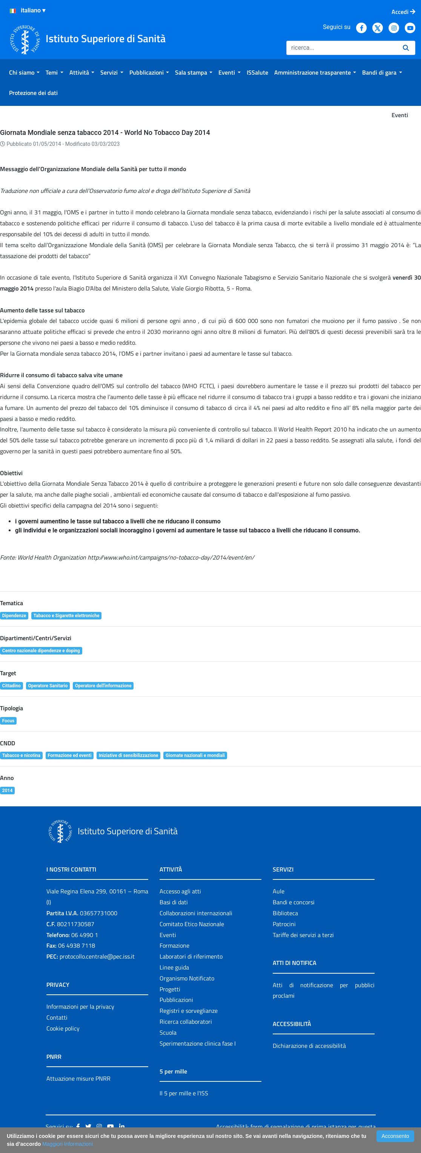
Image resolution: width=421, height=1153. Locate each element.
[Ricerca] (341, 48)
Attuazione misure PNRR (78, 1078)
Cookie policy (63, 1028)
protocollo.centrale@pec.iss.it (97, 956)
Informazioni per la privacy (80, 1006)
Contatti (57, 1017)
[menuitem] (24, 72)
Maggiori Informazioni (67, 1144)
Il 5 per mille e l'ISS (184, 1093)
